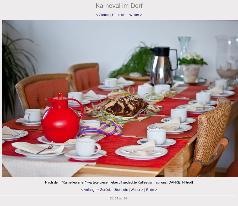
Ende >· (152, 190)
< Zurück (102, 15)
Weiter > (135, 15)
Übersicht (119, 15)
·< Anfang (87, 190)
